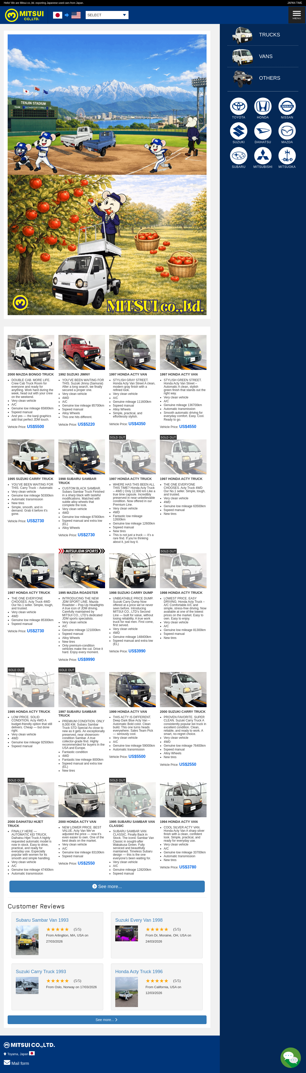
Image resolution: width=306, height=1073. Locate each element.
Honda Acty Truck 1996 (139, 971)
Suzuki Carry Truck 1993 (41, 971)
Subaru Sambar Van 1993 (42, 920)
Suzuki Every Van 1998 (139, 920)
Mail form (16, 1062)
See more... (107, 886)
